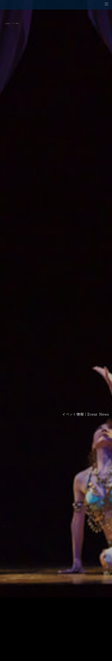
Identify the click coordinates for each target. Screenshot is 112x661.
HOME (8, 23)
